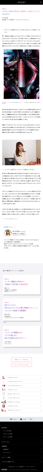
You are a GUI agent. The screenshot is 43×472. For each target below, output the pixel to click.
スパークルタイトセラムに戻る (21, 365)
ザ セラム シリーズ (9, 389)
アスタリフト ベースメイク (10, 402)
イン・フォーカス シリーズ (10, 397)
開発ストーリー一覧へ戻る (21, 359)
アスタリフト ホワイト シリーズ (11, 381)
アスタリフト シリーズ (9, 377)
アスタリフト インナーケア (10, 410)
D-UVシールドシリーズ (10, 393)
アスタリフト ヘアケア (9, 406)
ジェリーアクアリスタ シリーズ (11, 385)
